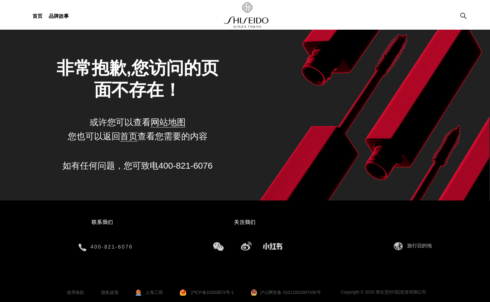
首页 (37, 16)
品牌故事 (59, 16)
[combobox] (421, 246)
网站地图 (168, 122)
